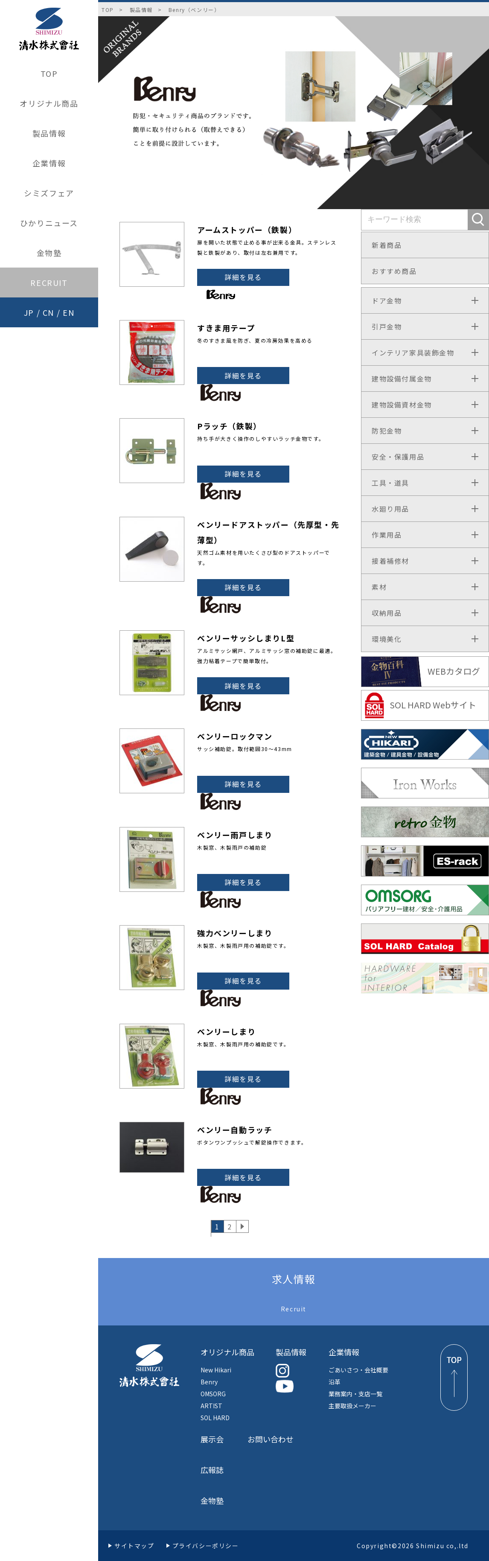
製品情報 (49, 133)
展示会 (212, 1439)
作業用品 (387, 535)
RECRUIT (48, 282)
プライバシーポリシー (205, 1545)
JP (29, 312)
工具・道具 (390, 483)
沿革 (335, 1382)
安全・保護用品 (398, 456)
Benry (209, 1382)
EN (68, 312)
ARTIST (211, 1405)
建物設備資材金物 (402, 404)
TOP (49, 73)
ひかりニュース (49, 222)
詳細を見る (243, 277)
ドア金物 (387, 300)
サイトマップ (134, 1545)
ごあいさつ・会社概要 (358, 1370)
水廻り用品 (390, 509)
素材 (379, 587)
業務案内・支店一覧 (355, 1393)
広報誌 (212, 1469)
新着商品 (387, 245)
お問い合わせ (270, 1439)
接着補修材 (390, 561)
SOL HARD (215, 1417)
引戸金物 (387, 326)
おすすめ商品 (394, 271)
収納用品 (387, 613)
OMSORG (213, 1393)
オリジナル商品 (49, 103)
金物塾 (49, 252)
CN (48, 312)
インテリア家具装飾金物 (413, 352)
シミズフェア (49, 192)
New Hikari (216, 1370)
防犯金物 (387, 430)
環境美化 (387, 639)
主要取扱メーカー (352, 1405)
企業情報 (49, 163)
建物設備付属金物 (402, 378)
